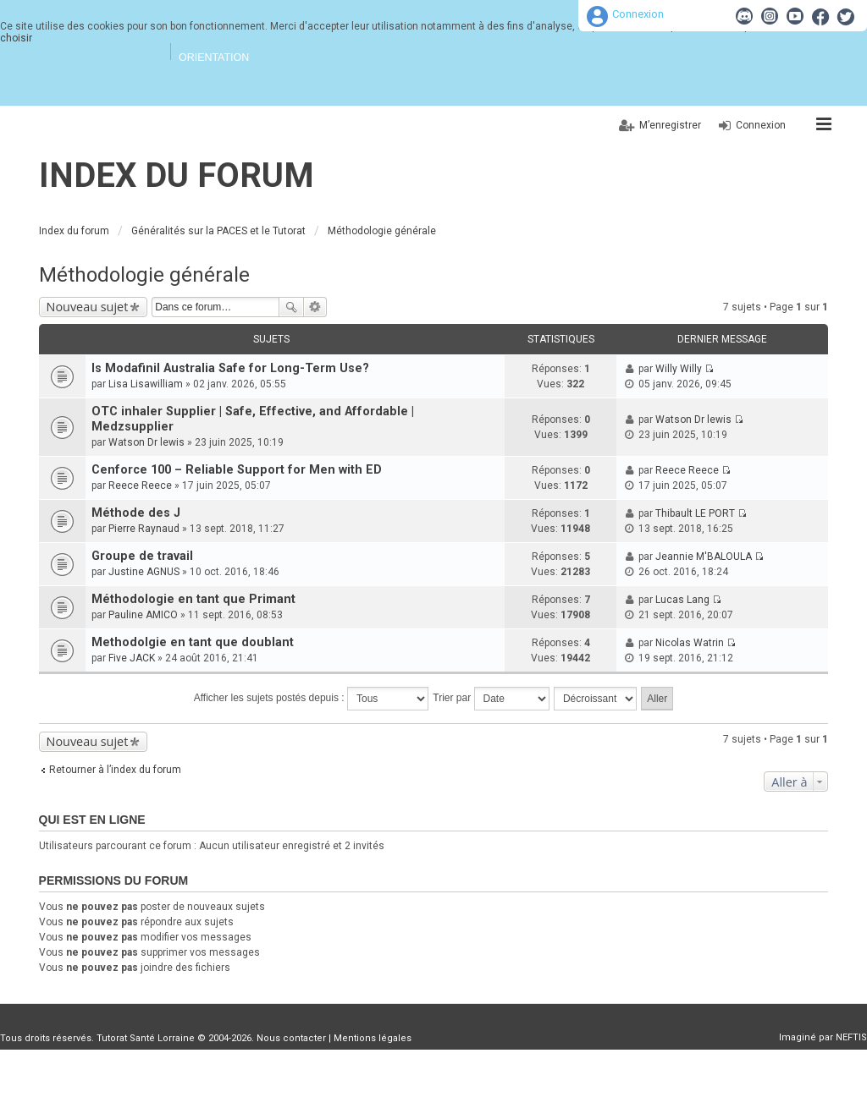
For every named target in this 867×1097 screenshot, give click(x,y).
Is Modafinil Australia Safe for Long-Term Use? (230, 368)
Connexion (638, 14)
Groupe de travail (142, 556)
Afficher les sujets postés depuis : (311, 698)
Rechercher (291, 307)
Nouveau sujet (88, 307)
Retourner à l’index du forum (115, 770)
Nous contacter (291, 1038)
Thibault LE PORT (695, 513)
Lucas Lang (682, 600)
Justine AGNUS (143, 572)
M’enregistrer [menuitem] (670, 125)
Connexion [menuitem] (761, 125)
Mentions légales (372, 1038)
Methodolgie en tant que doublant (192, 642)
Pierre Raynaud (143, 529)
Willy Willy (678, 369)
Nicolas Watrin (689, 643)
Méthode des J (135, 513)
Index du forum (176, 175)
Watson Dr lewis (146, 442)
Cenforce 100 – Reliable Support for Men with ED (236, 470)
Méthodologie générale (144, 275)
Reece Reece (140, 485)
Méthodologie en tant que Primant (193, 599)
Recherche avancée (315, 307)
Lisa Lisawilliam (145, 384)
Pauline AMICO (143, 615)
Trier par (491, 698)
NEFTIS (851, 1037)
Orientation (214, 57)
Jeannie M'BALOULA (703, 556)
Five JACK (131, 658)
